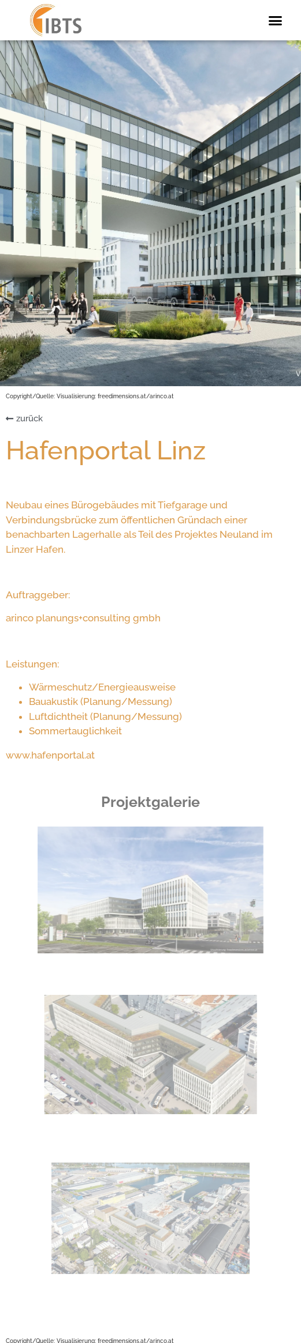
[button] (275, 20)
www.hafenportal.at (50, 755)
